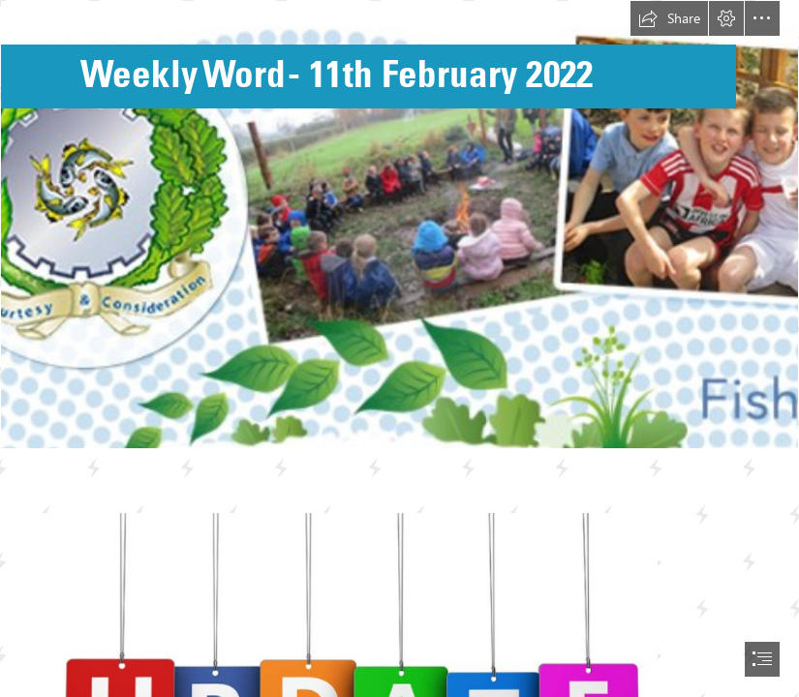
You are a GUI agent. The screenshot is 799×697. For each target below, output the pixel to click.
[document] (399, 348)
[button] (669, 18)
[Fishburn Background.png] (399, 224)
